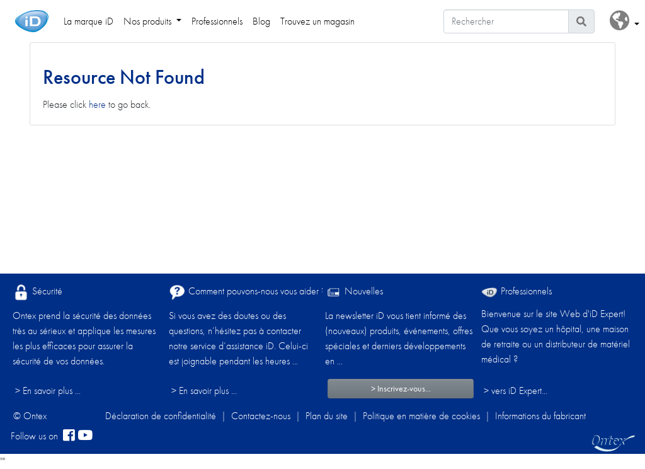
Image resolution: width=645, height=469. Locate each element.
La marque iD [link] (88, 21)
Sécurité (37, 292)
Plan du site (326, 415)
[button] (624, 21)
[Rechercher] (506, 21)
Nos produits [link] (148, 21)
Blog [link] (261, 21)
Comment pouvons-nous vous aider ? (247, 292)
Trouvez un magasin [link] (317, 21)
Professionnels (516, 291)
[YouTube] (85, 436)
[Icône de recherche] (581, 21)
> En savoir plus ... (48, 390)
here (97, 104)
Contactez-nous (260, 415)
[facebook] (69, 436)
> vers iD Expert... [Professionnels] (515, 390)
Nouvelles (354, 292)
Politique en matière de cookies (421, 415)
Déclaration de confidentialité (160, 415)
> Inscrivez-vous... (401, 388)
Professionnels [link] (217, 21)
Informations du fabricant (540, 415)
